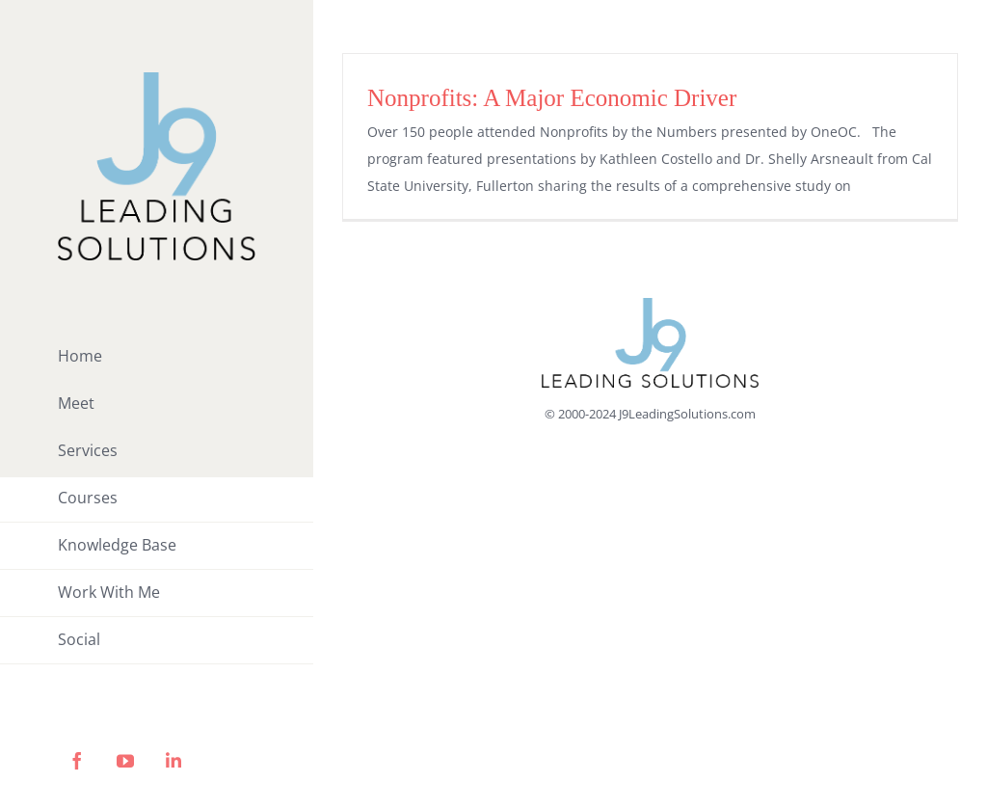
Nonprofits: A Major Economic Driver (551, 98)
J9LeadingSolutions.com (687, 413)
